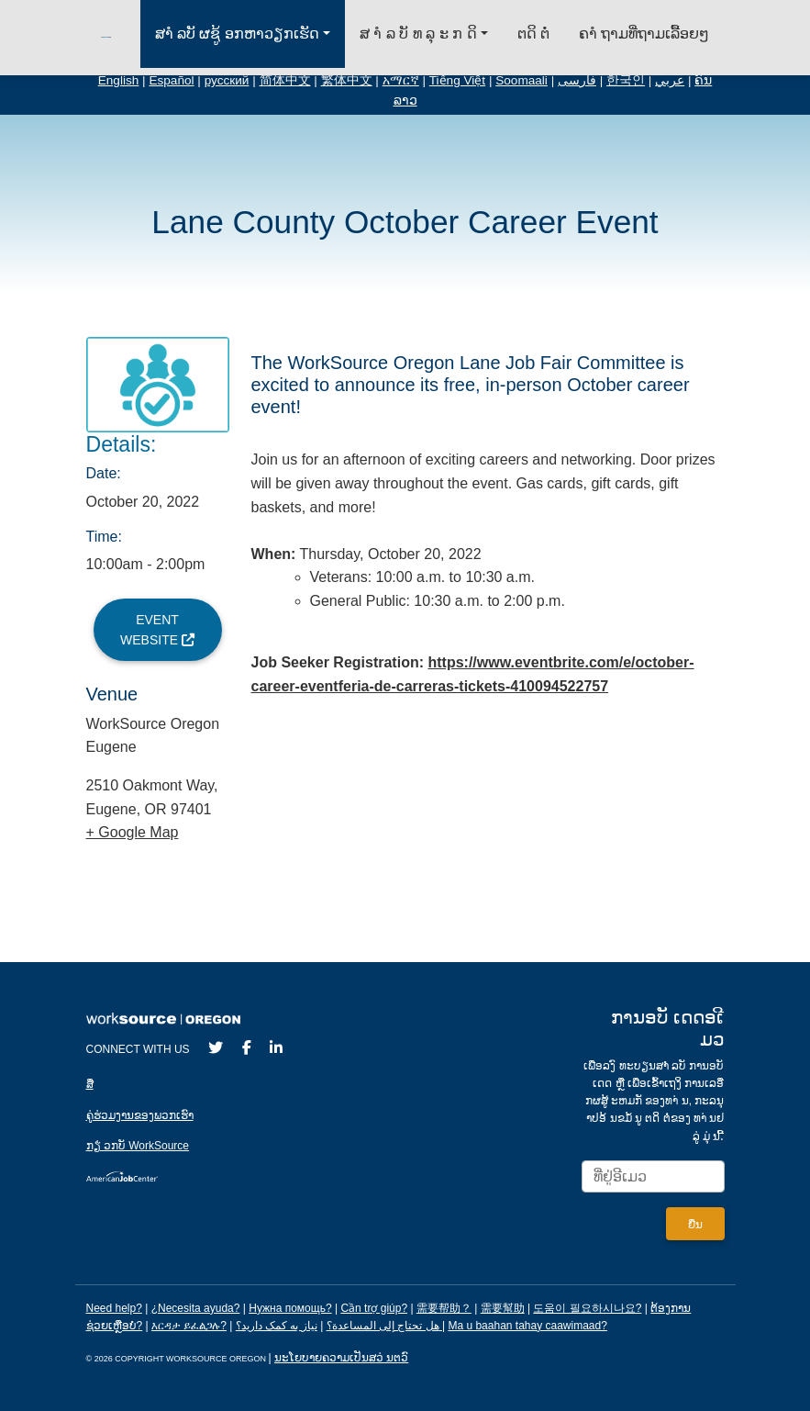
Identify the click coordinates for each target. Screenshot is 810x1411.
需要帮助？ (444, 1308)
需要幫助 (503, 1308)
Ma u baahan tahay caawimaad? (527, 1325)
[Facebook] (246, 1048)
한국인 (625, 80)
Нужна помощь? (290, 1308)
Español (171, 80)
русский (227, 80)
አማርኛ (401, 80)
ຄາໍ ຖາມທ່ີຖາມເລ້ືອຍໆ (644, 33)
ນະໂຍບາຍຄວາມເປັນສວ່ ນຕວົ (341, 1357)
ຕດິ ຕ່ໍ (533, 33)
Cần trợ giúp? (373, 1308)
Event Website (157, 629)
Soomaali (521, 80)
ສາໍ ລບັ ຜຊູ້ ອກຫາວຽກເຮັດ (237, 33)
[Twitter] (215, 1048)
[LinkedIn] (276, 1048)
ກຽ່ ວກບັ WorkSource (137, 1145)
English (118, 80)
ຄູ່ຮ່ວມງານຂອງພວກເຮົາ (140, 1115)
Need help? (114, 1308)
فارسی (577, 80)
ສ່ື (90, 1084)
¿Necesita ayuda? (195, 1308)
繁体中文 (346, 80)
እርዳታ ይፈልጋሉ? (189, 1325)
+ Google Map (132, 832)
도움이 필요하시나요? (587, 1308)
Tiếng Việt (457, 80)
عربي (669, 80)
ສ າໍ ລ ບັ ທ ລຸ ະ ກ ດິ (418, 33)
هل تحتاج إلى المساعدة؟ (383, 1325)
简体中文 (285, 80)
